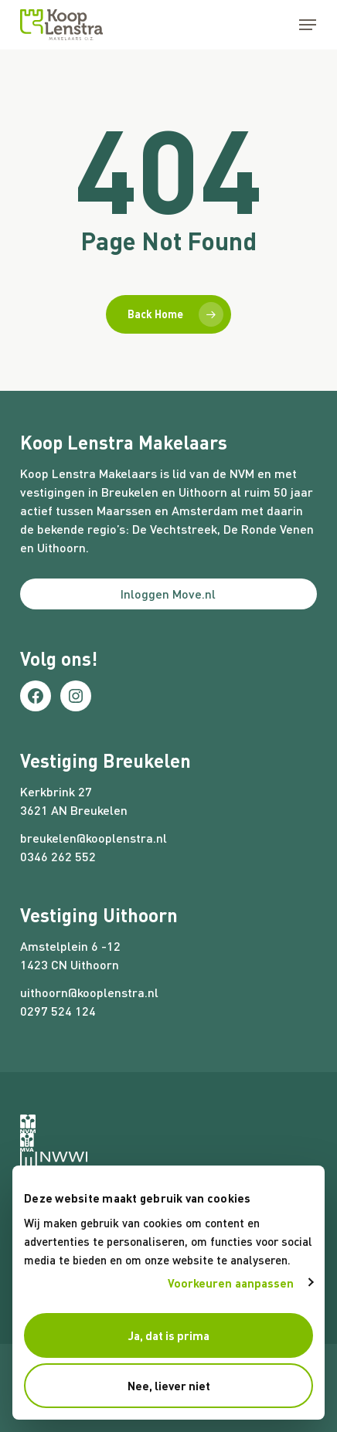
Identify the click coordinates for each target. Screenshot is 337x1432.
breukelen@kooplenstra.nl (93, 837)
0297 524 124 (58, 1010)
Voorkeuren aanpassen (231, 1283)
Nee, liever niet (169, 1386)
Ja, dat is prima (168, 1335)
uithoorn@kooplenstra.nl (89, 992)
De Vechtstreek (174, 528)
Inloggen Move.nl (168, 593)
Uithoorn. (63, 547)
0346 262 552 (58, 856)
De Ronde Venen (268, 528)
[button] (307, 24)
